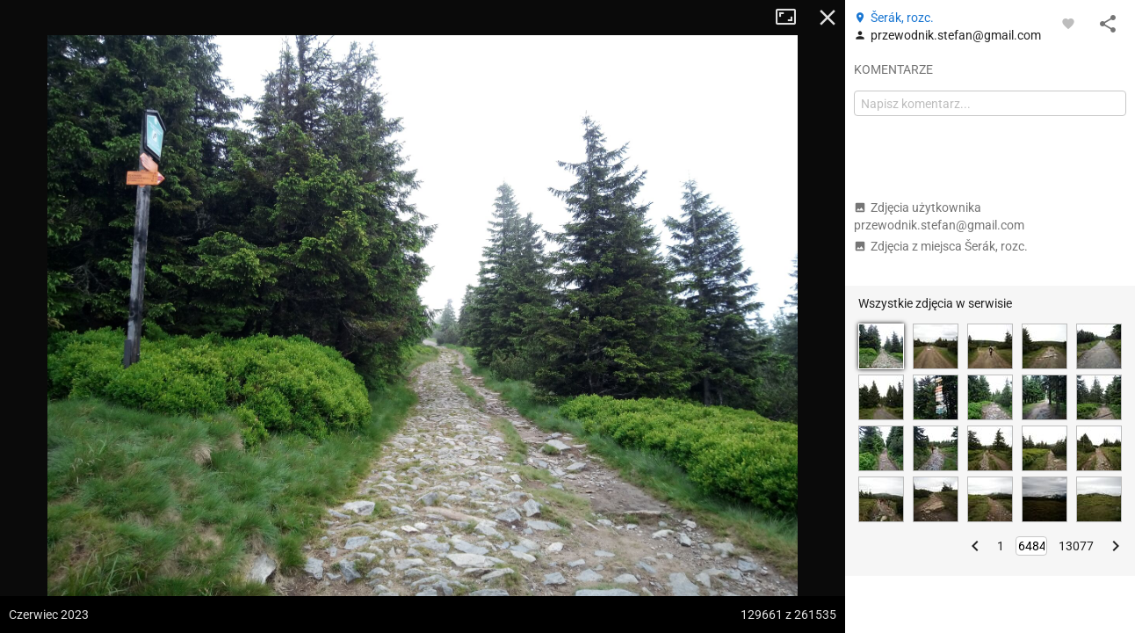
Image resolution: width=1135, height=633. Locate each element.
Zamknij (827, 17)
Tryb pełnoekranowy (792, 17)
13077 (1076, 546)
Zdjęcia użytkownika (939, 216)
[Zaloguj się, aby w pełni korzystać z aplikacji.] (1068, 23)
